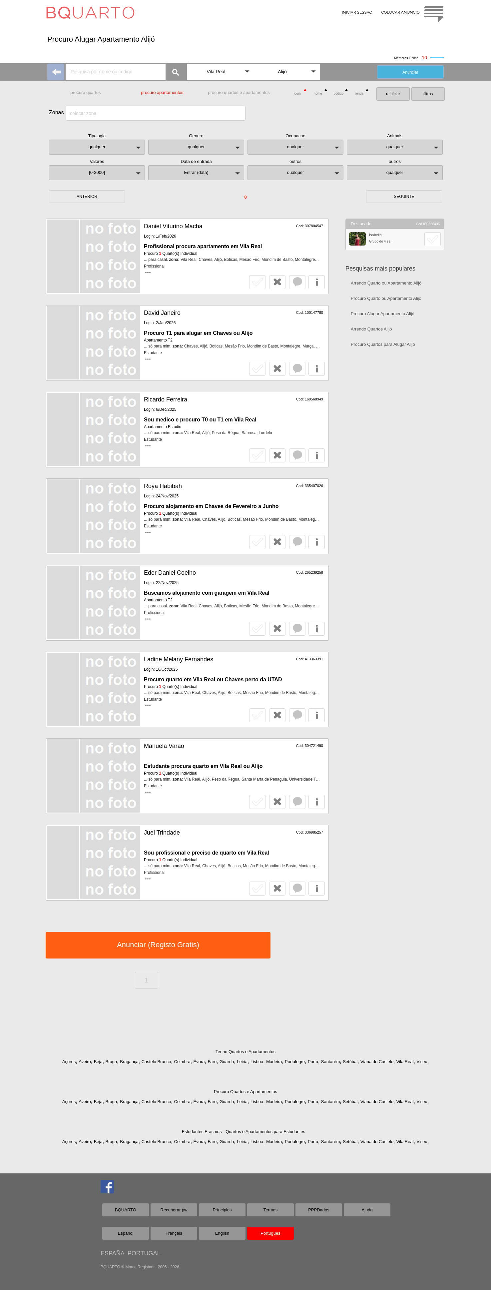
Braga (111, 1061)
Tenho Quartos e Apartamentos (245, 1051)
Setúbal (350, 1061)
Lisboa (256, 1061)
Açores (69, 1061)
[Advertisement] (394, 458)
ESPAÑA (112, 1253)
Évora (199, 1061)
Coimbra (182, 1061)
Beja (98, 1061)
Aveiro (85, 1061)
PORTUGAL (144, 1253)
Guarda (227, 1061)
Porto (313, 1061)
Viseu (421, 1061)
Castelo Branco (156, 1061)
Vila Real (405, 1061)
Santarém (330, 1061)
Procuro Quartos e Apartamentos (245, 1091)
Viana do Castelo (376, 1061)
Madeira (274, 1061)
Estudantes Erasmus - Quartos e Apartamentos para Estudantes (243, 1131)
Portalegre (295, 1061)
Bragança (129, 1061)
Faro (212, 1061)
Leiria (242, 1061)
